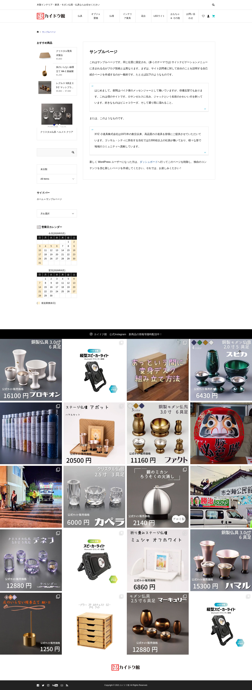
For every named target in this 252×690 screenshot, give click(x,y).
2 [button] (57, 125)
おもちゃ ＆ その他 (175, 16)
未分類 (43, 169)
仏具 (80, 16)
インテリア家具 (128, 16)
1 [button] (54, 125)
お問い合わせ (190, 16)
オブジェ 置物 (95, 16)
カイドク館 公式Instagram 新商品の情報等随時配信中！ (128, 334)
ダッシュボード (149, 162)
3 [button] (59, 125)
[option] (57, 120)
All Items (44, 179)
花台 (143, 16)
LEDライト (159, 16)
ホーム (40, 199)
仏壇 (111, 16)
